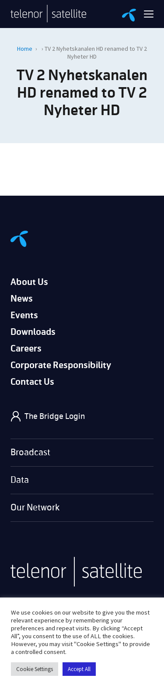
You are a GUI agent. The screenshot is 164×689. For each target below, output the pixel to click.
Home (24, 49)
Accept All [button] (79, 669)
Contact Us (32, 382)
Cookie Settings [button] (34, 669)
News (21, 299)
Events (24, 315)
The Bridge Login (54, 416)
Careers (26, 349)
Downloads (33, 332)
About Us (29, 282)
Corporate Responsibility (60, 365)
